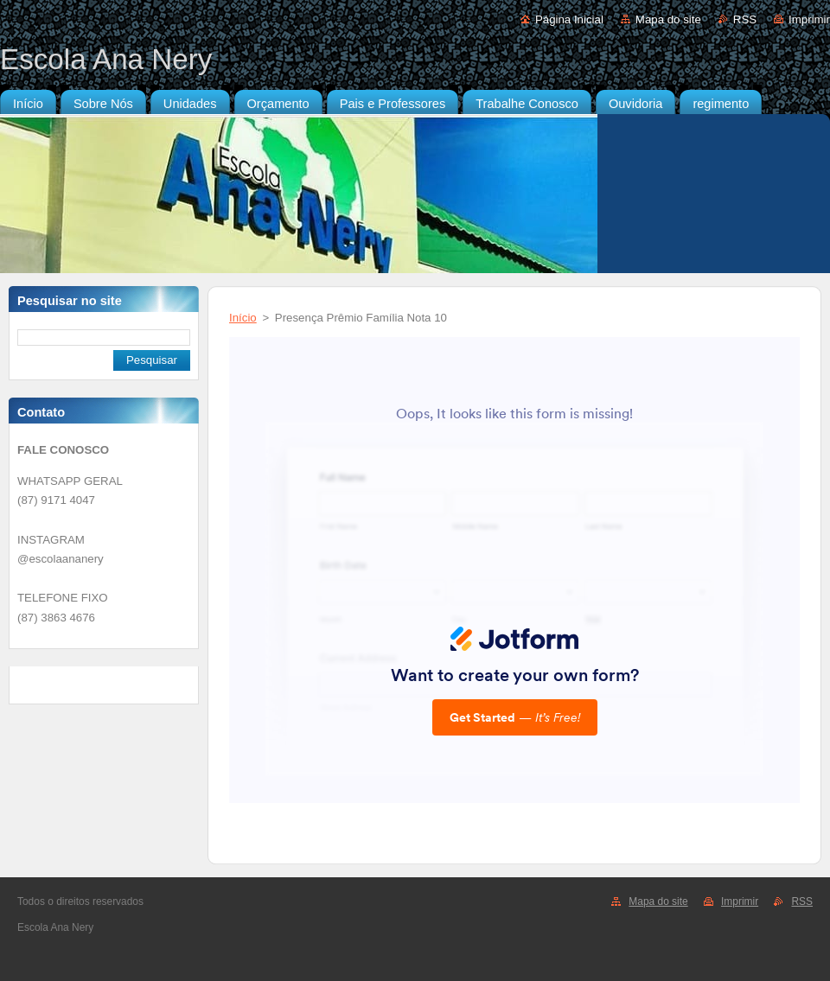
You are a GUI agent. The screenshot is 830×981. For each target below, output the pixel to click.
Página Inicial (569, 19)
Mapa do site (668, 19)
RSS (745, 19)
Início (243, 317)
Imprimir (809, 19)
